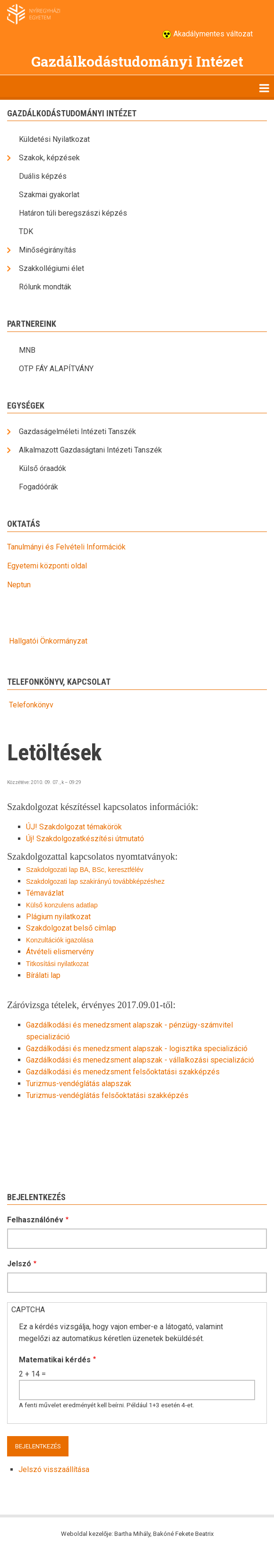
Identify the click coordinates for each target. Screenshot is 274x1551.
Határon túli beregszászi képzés (73, 213)
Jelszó (19, 1263)
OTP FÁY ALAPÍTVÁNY (56, 368)
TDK (26, 231)
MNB (27, 350)
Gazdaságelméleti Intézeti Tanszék (77, 431)
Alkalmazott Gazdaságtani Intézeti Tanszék (90, 449)
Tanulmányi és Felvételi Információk (66, 546)
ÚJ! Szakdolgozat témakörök (74, 826)
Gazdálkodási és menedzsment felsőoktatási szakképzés (123, 1071)
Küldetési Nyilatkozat (54, 139)
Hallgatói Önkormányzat (48, 640)
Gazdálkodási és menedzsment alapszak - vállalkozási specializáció (140, 1059)
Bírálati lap (43, 975)
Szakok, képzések (49, 157)
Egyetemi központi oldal (47, 565)
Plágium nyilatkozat (58, 916)
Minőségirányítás (47, 249)
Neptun (19, 584)
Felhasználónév (35, 1219)
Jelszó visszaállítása (53, 1469)
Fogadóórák (38, 486)
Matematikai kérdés (55, 1359)
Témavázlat (45, 893)
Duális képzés (43, 176)
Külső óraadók (42, 468)
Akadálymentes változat (212, 33)
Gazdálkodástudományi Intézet (137, 61)
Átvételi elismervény (60, 951)
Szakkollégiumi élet (51, 268)
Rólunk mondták (45, 286)
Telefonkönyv (30, 704)
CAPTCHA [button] (28, 1309)
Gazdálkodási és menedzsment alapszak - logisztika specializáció (137, 1048)
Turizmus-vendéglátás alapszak (78, 1083)
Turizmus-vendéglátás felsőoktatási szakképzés (107, 1095)
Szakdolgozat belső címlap (71, 928)
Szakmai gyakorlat (49, 194)
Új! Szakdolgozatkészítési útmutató (85, 838)
